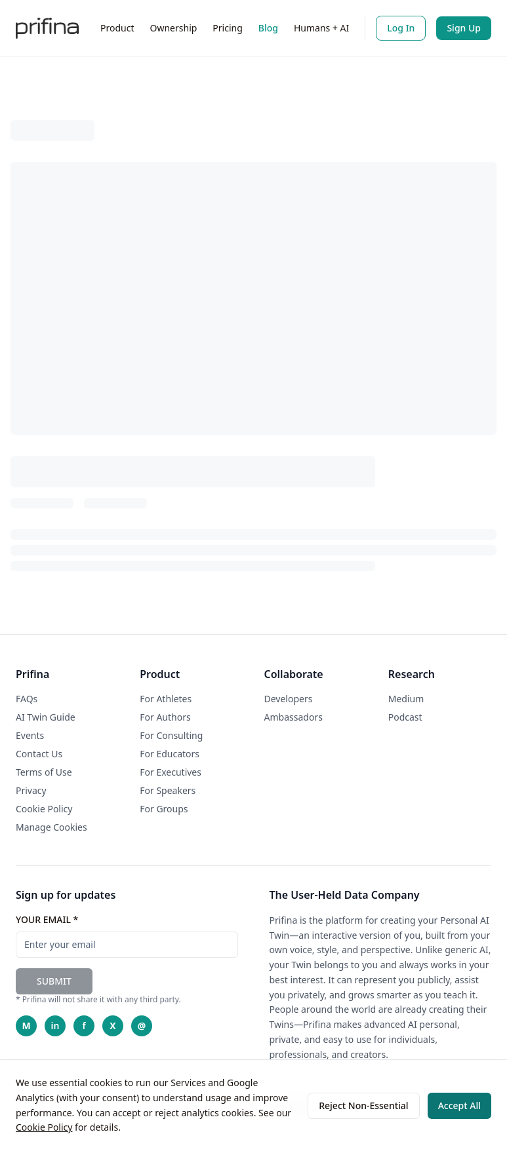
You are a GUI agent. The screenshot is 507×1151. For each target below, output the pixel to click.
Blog (268, 28)
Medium (406, 698)
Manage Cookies (51, 827)
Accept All (459, 1105)
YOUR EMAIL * (47, 919)
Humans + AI (321, 28)
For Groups (164, 808)
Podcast (405, 717)
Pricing (227, 28)
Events (30, 735)
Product (117, 28)
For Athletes (166, 698)
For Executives (170, 772)
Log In (401, 28)
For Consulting (171, 735)
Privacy (31, 790)
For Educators (169, 753)
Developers (288, 698)
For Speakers (167, 790)
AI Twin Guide (45, 717)
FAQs (26, 698)
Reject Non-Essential (363, 1105)
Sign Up (464, 28)
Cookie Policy (44, 1127)
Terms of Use (44, 772)
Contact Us (39, 753)
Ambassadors (293, 717)
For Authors (165, 717)
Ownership (173, 28)
